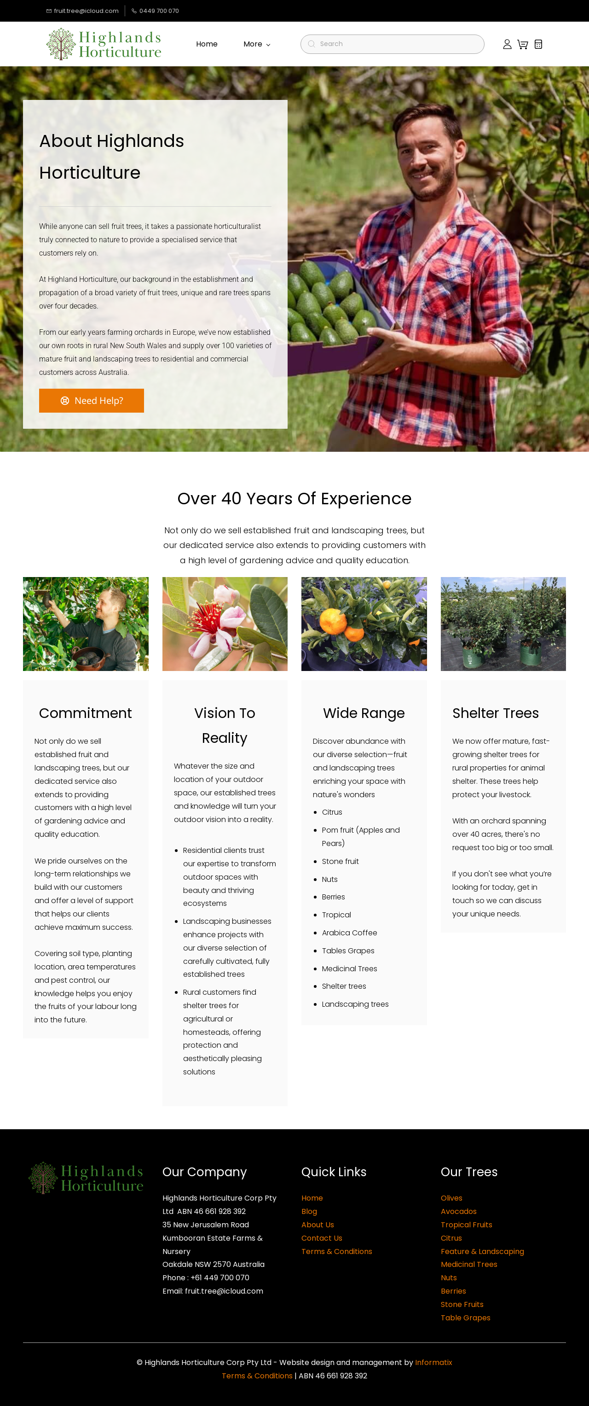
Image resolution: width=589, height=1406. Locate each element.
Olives (451, 1198)
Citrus (451, 1238)
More (256, 44)
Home (312, 1198)
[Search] (396, 44)
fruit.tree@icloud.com (224, 1291)
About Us (317, 1224)
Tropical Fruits (466, 1224)
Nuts (449, 1277)
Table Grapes (466, 1318)
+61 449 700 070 (220, 1277)
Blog (309, 1211)
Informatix (433, 1362)
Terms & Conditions (336, 1251)
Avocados (459, 1211)
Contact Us (321, 1238)
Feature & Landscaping (482, 1251)
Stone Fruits (462, 1304)
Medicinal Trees (469, 1264)
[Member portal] (507, 44)
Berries (453, 1291)
